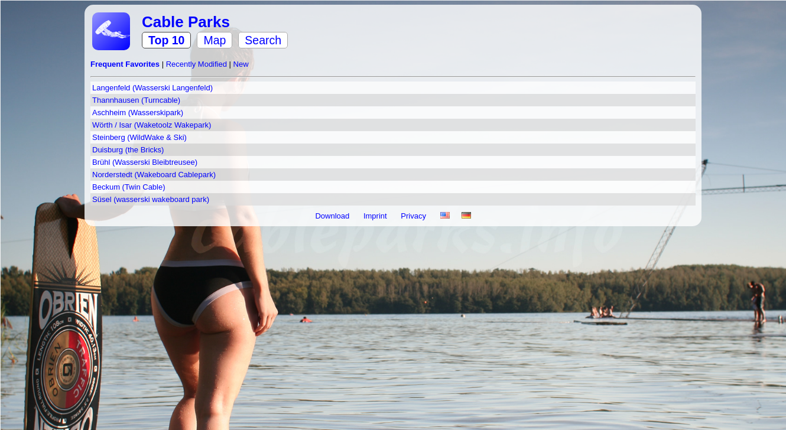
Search (263, 40)
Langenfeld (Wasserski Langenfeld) (152, 87)
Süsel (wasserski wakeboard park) (150, 199)
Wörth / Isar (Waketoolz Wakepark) (151, 124)
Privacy (414, 215)
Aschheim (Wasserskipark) (137, 112)
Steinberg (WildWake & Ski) (139, 137)
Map (214, 40)
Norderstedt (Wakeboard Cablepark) (154, 174)
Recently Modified (197, 64)
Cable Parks (186, 22)
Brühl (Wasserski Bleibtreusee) (144, 162)
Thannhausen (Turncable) (136, 100)
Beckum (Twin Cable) (128, 187)
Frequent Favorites (126, 64)
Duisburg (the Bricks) (128, 149)
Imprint (376, 215)
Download (333, 215)
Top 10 (166, 40)
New (241, 64)
